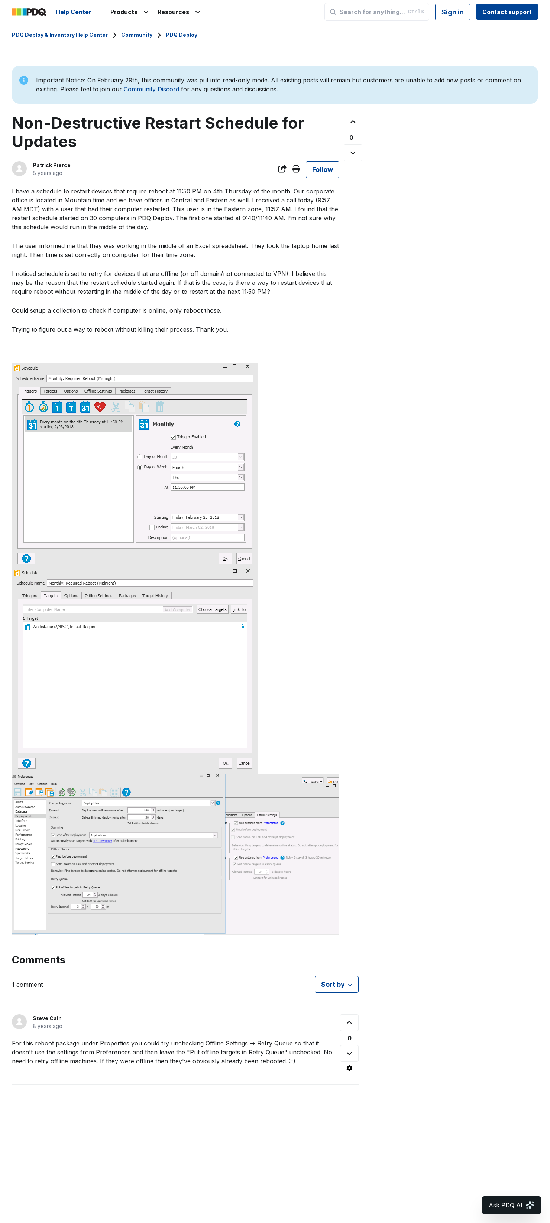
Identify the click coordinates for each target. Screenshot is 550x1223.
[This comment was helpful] (349, 1022)
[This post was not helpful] (353, 152)
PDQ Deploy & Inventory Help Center (60, 35)
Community (136, 35)
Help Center (73, 12)
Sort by (333, 984)
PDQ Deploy (181, 35)
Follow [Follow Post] (322, 169)
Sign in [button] (452, 12)
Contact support (507, 12)
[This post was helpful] (353, 122)
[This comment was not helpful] (349, 1053)
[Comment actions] (349, 1068)
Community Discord (151, 89)
